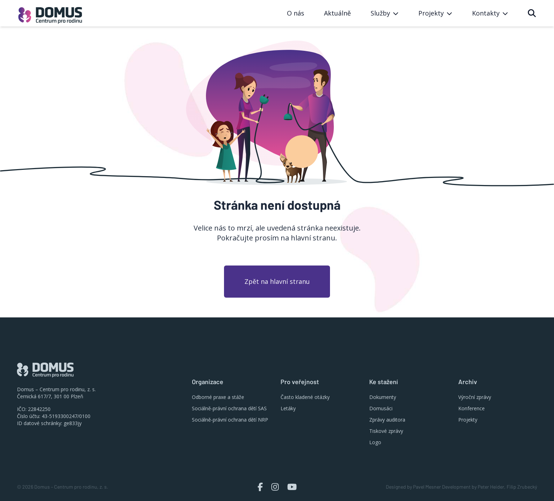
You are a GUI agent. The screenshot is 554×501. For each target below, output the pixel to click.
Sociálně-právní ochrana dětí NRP (230, 419)
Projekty (467, 419)
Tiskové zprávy (386, 431)
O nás (295, 13)
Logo (375, 442)
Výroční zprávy (474, 397)
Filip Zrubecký (522, 487)
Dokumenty (382, 397)
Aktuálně (337, 13)
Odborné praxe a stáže (218, 397)
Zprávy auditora (387, 419)
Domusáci (381, 408)
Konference (471, 408)
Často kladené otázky (305, 397)
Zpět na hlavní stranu (277, 281)
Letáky (288, 408)
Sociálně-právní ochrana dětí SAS (229, 408)
